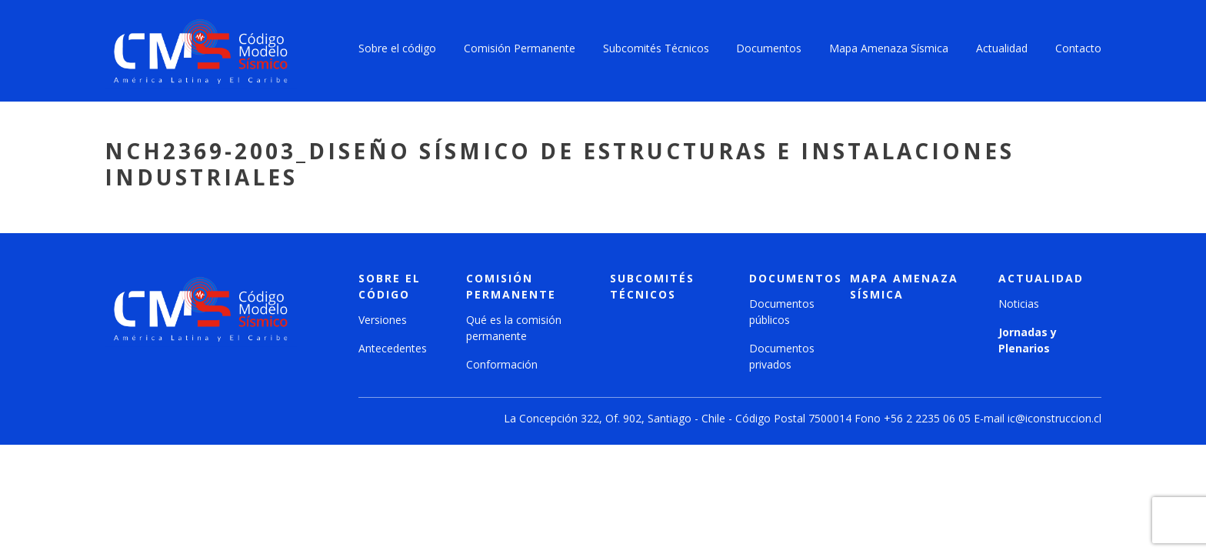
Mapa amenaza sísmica (904, 286)
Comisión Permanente (519, 48)
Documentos (768, 48)
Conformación (502, 364)
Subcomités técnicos (652, 286)
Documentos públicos (782, 311)
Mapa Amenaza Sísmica (888, 48)
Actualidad (1002, 48)
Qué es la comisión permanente (513, 327)
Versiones (382, 319)
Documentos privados (782, 356)
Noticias (1018, 303)
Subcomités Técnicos (656, 48)
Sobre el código (397, 48)
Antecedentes (392, 348)
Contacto (1078, 48)
